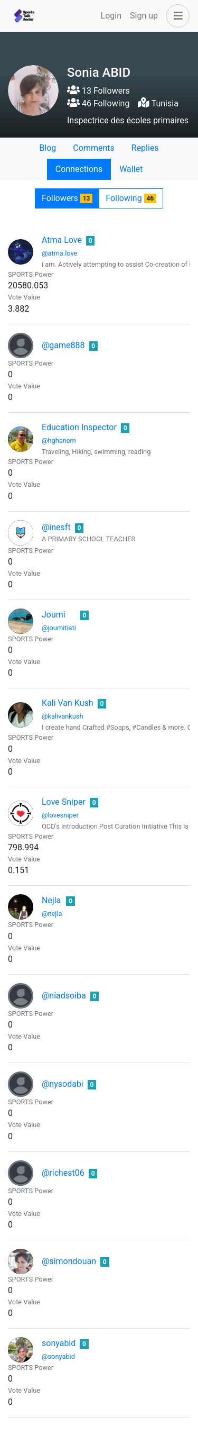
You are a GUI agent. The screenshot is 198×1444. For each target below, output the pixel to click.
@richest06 (63, 1173)
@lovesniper (60, 815)
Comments (93, 148)
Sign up (144, 16)
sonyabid (59, 1343)
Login (111, 16)
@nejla (52, 914)
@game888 (63, 345)
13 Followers (98, 91)
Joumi (53, 615)
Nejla (51, 900)
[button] (176, 16)
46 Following (98, 103)
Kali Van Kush (67, 703)
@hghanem (59, 440)
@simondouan (69, 1261)
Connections (78, 169)
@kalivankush (62, 716)
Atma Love (62, 240)
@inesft (56, 527)
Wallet (131, 169)
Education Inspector (79, 427)
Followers (67, 198)
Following (131, 198)
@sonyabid (58, 1356)
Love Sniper (64, 802)
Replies (145, 148)
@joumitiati (59, 628)
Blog (47, 148)
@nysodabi (62, 1084)
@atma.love (59, 253)
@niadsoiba (64, 996)
